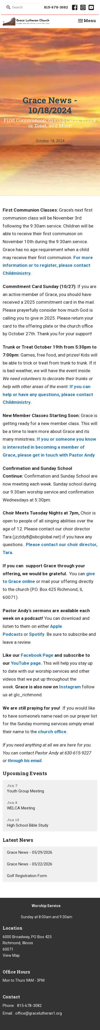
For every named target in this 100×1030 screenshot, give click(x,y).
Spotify (37, 634)
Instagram (70, 686)
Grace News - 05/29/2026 (29, 852)
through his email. (25, 760)
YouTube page (26, 663)
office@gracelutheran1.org (38, 1013)
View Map (11, 955)
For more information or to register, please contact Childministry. (48, 265)
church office (52, 731)
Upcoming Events (25, 773)
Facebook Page (37, 655)
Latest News (18, 840)
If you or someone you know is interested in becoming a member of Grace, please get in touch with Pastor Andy (49, 447)
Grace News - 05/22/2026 (29, 864)
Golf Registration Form (27, 875)
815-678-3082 (56, 7)
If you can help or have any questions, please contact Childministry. (48, 394)
